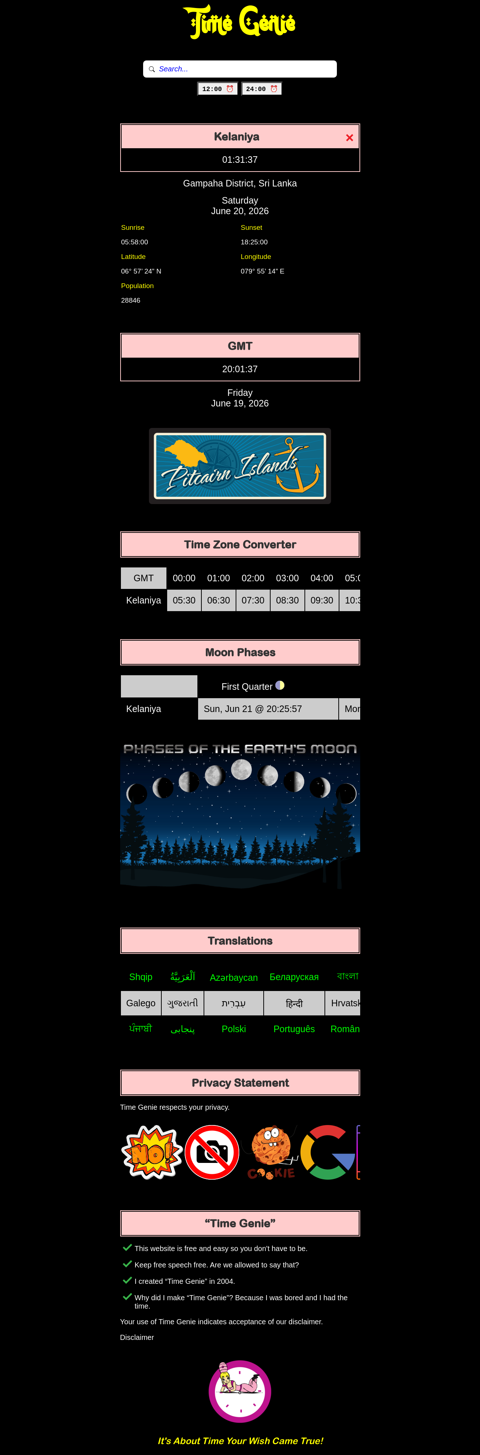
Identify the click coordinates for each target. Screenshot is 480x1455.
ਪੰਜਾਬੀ (140, 1028)
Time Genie (240, 23)
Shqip (141, 977)
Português (294, 1029)
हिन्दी (294, 1004)
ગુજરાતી (182, 1003)
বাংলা (347, 976)
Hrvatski (347, 1003)
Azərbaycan (234, 977)
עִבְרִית (234, 1003)
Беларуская (294, 977)
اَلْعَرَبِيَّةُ (182, 977)
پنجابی (182, 1029)
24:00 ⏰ (262, 89)
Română (348, 1029)
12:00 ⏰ (218, 89)
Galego (141, 1003)
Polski (234, 1029)
